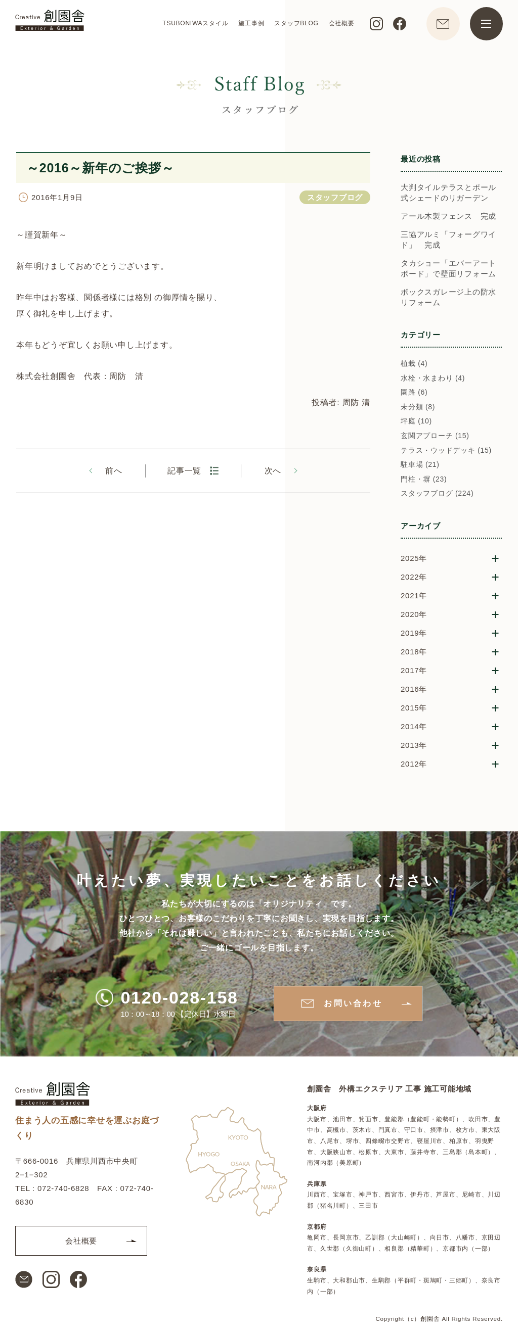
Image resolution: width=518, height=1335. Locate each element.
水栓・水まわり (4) (433, 378)
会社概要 (341, 23)
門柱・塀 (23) (424, 479)
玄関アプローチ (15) (435, 436)
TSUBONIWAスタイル (195, 23)
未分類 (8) (418, 407)
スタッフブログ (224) (437, 493)
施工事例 (251, 23)
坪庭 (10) (416, 421)
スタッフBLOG (296, 23)
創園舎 (430, 1318)
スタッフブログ (335, 197)
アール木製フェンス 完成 (448, 216)
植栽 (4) (414, 363)
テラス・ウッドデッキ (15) (446, 450)
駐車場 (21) (420, 464)
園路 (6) (414, 392)
